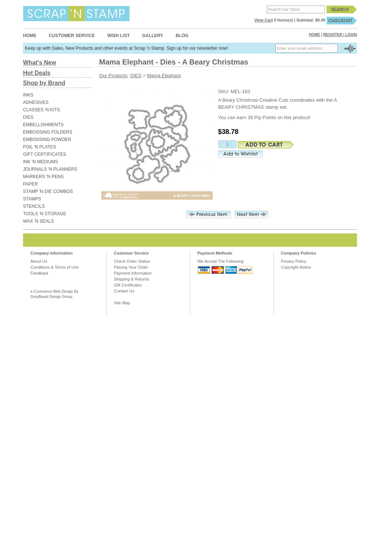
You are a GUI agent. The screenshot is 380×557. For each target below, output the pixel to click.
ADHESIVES (36, 102)
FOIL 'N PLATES (39, 147)
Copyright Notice (296, 267)
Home (29, 35)
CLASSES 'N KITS (41, 109)
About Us (38, 261)
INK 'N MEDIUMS (40, 161)
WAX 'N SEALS (38, 221)
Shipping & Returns (131, 279)
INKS (28, 95)
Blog (182, 35)
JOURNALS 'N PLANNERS (50, 169)
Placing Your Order (131, 267)
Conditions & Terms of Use (54, 267)
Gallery (152, 35)
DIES (28, 117)
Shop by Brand (44, 83)
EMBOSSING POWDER (47, 139)
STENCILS (34, 206)
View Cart (263, 20)
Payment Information (133, 273)
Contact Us (124, 291)
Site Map (122, 303)
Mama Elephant (164, 75)
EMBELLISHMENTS (43, 124)
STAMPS (32, 198)
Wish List (118, 35)
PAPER (30, 184)
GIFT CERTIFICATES (44, 154)
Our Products (113, 75)
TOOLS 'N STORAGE (44, 213)
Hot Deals (36, 73)
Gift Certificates (128, 285)
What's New (39, 62)
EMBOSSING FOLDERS (47, 132)
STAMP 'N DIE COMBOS (48, 191)
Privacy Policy (293, 261)
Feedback (39, 273)
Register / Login (340, 35)
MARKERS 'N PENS (43, 176)
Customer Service (72, 35)
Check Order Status (132, 261)
